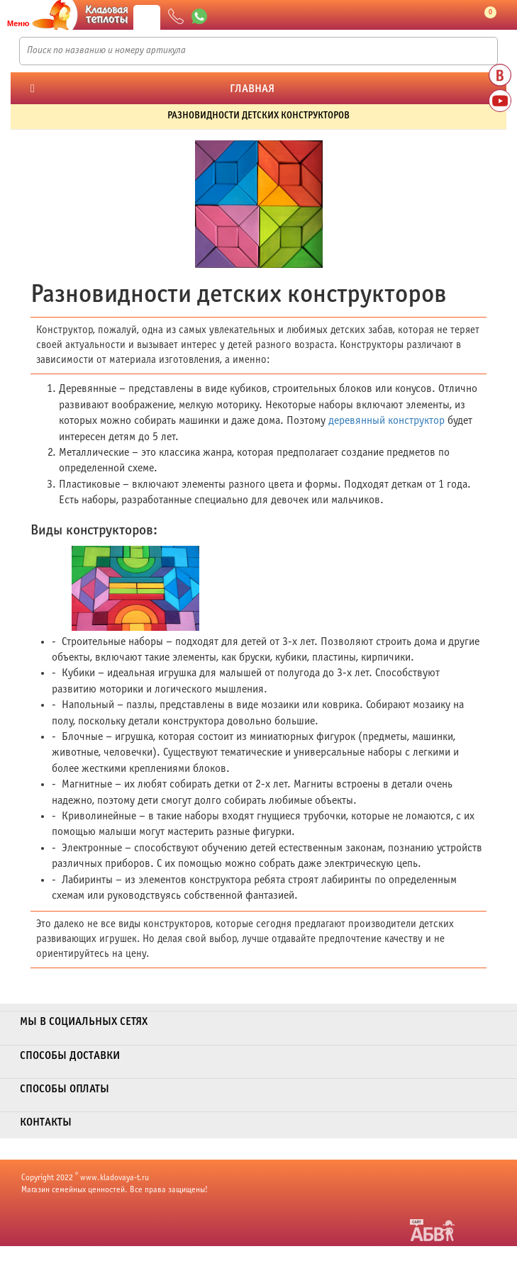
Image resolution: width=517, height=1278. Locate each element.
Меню (18, 23)
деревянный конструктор (386, 420)
